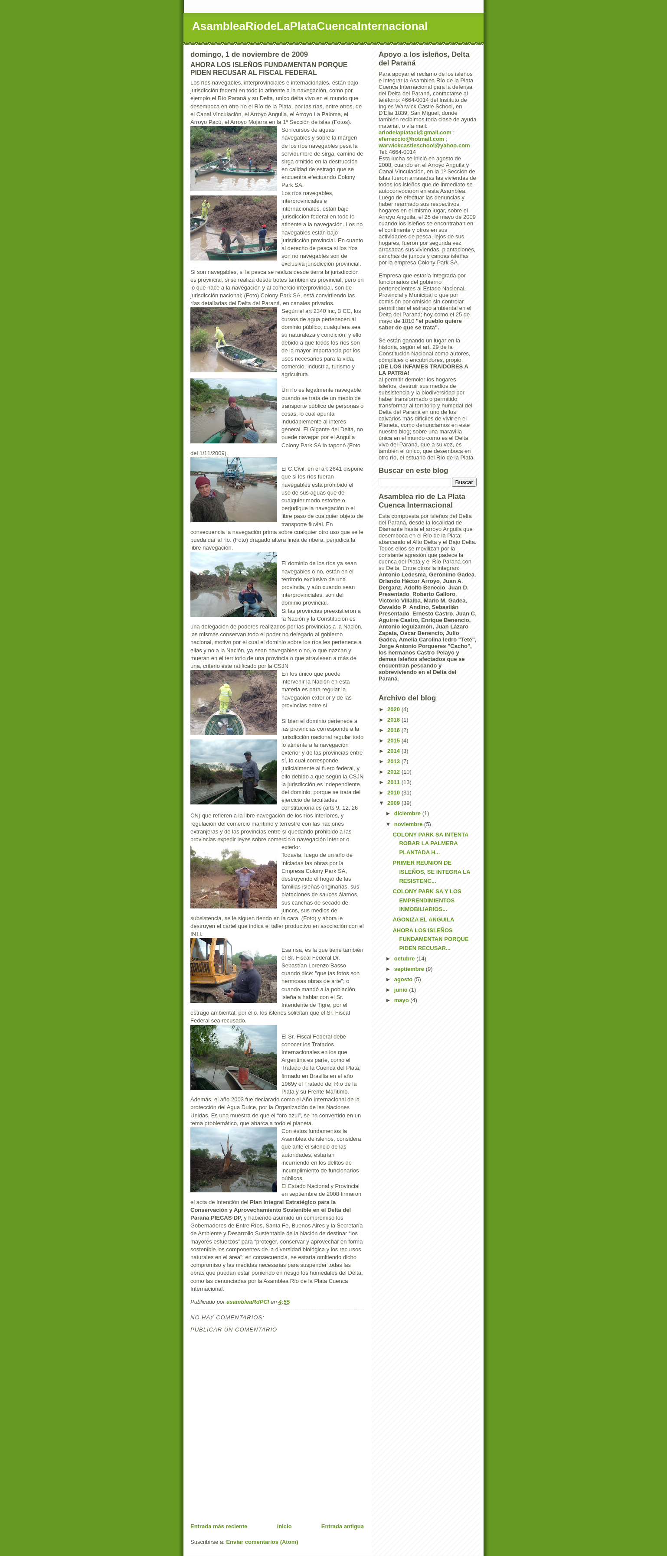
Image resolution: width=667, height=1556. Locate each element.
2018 (394, 719)
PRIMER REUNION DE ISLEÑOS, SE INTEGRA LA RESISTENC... (431, 871)
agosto (404, 979)
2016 (394, 730)
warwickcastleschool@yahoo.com (424, 145)
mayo (402, 1000)
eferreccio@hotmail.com (411, 139)
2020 (394, 709)
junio (401, 989)
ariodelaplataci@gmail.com (415, 132)
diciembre (408, 813)
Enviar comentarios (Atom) (262, 1542)
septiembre (410, 969)
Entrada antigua (342, 1526)
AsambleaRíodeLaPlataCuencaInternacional (310, 26)
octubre (405, 958)
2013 (394, 761)
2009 (394, 803)
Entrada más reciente (219, 1526)
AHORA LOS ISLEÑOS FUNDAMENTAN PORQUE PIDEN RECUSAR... (430, 939)
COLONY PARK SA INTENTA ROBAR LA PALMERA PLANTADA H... (430, 843)
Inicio (284, 1526)
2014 (394, 751)
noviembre (409, 824)
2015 (394, 740)
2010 (394, 792)
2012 (394, 771)
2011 (394, 782)
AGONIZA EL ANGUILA (423, 919)
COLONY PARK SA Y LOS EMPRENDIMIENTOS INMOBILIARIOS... (426, 900)
